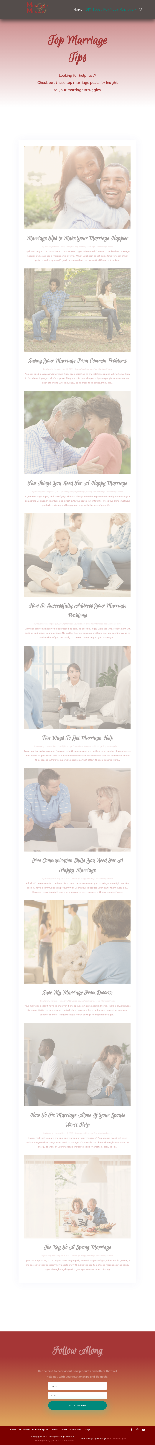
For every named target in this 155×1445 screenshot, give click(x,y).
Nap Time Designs (116, 1438)
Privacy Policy (42, 1440)
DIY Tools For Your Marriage (109, 9)
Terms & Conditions (63, 1440)
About (54, 1429)
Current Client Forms (71, 1429)
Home (77, 9)
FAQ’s (87, 1429)
